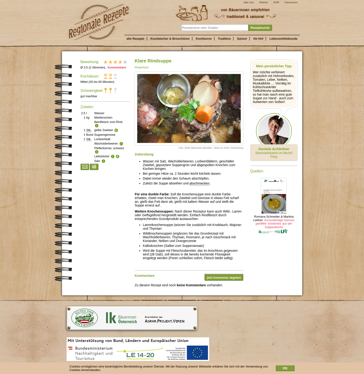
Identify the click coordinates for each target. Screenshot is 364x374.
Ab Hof (258, 38)
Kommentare (116, 67)
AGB (276, 2)
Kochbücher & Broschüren (170, 38)
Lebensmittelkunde (284, 38)
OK (285, 369)
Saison (242, 38)
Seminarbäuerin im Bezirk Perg (273, 152)
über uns (249, 2)
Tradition (224, 38)
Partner (263, 2)
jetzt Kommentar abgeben (224, 277)
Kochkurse (204, 38)
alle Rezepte (135, 38)
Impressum (291, 2)
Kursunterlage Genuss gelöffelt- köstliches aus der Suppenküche (275, 223)
